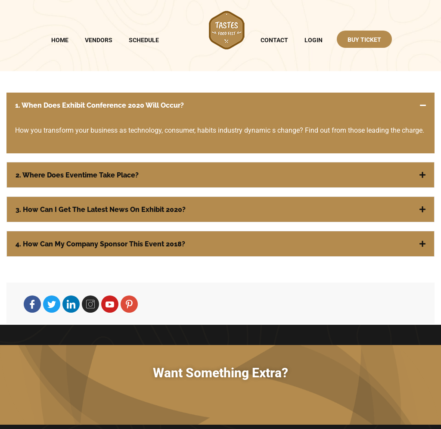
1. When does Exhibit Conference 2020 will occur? (99, 105)
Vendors (98, 40)
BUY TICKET (364, 39)
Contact (274, 40)
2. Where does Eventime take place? (77, 175)
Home (59, 40)
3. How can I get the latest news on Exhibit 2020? (101, 209)
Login (313, 40)
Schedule (144, 40)
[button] (220, 105)
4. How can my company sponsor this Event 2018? (100, 244)
